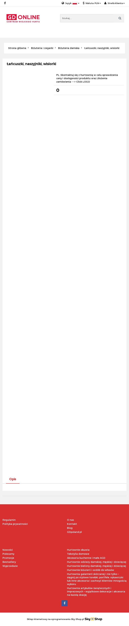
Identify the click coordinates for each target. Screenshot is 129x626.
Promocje (8, 557)
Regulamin (9, 519)
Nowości (8, 549)
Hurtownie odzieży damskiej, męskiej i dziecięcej (96, 561)
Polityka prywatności (15, 523)
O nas (70, 519)
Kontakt (72, 523)
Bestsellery (9, 561)
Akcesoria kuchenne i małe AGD (86, 557)
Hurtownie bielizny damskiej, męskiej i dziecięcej (96, 565)
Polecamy (8, 553)
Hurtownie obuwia (78, 549)
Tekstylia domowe (78, 553)
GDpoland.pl (74, 531)
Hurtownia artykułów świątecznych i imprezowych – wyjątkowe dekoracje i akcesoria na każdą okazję (96, 591)
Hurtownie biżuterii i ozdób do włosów (90, 569)
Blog (70, 527)
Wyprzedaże (10, 565)
